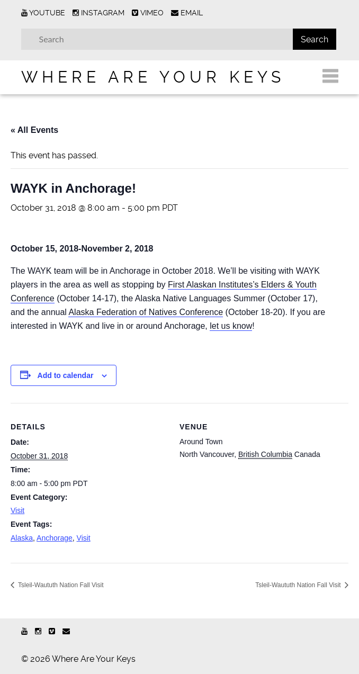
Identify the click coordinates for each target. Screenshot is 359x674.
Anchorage (55, 538)
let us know (231, 325)
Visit (17, 510)
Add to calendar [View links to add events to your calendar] (66, 375)
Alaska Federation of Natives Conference (145, 312)
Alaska (22, 538)
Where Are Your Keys (153, 77)
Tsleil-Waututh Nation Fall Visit (60, 585)
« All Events (34, 129)
